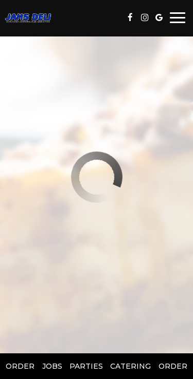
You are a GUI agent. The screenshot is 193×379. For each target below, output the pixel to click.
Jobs (52, 366)
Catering (130, 366)
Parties (86, 366)
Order (20, 366)
